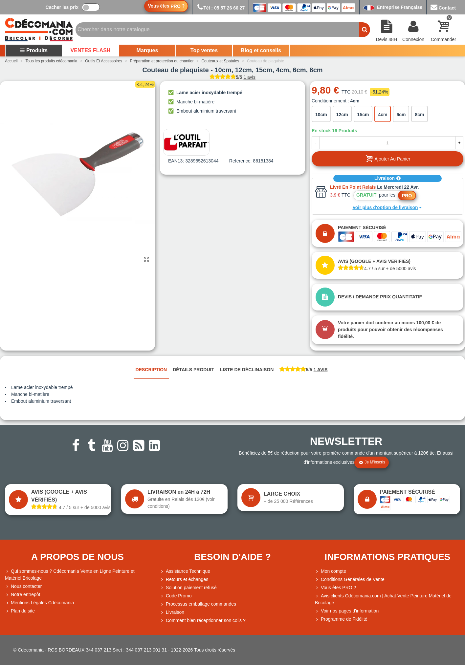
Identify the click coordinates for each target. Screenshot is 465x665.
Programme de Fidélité (341, 619)
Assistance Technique (185, 571)
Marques (147, 50)
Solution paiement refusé (188, 587)
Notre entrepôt (22, 594)
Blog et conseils (261, 50)
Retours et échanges (184, 579)
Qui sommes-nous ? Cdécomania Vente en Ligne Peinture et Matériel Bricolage (70, 574)
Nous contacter (23, 586)
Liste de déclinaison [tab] (247, 369)
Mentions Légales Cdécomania (39, 602)
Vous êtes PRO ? (338, 587)
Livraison (387, 178)
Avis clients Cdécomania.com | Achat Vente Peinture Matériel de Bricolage (383, 598)
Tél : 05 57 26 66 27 (220, 8)
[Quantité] (387, 142)
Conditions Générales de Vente (350, 579)
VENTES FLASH (91, 50)
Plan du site (20, 611)
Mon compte (330, 571)
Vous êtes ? (166, 6)
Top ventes (204, 50)
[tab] (303, 370)
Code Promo (176, 595)
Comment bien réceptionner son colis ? (203, 620)
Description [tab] (151, 369)
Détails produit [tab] (193, 369)
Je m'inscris (372, 462)
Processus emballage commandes (198, 604)
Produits (34, 50)
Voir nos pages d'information (347, 611)
